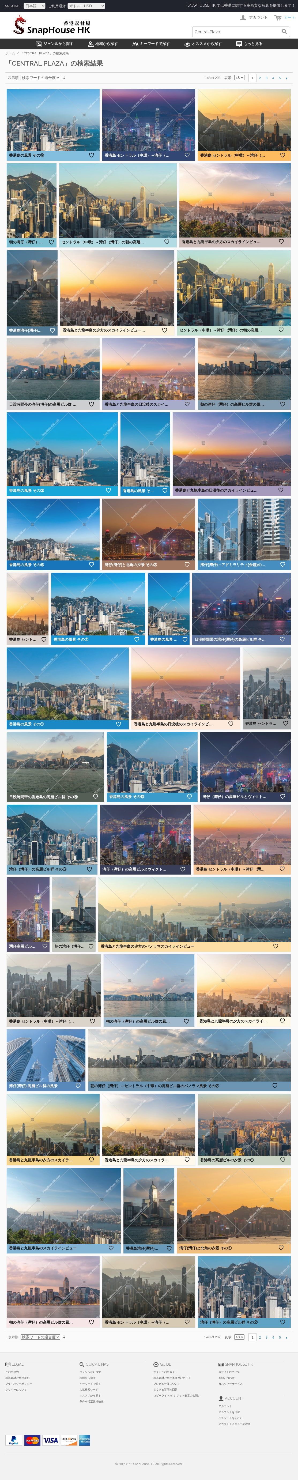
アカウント (225, 1406)
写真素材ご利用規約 (17, 1377)
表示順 (13, 78)
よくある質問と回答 (165, 1389)
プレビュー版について (166, 1383)
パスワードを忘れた (230, 1418)
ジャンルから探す (90, 1371)
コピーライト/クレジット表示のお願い (177, 1395)
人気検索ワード (89, 1389)
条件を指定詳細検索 (92, 1401)
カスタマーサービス (230, 1383)
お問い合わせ (226, 1377)
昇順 (65, 78)
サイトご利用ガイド (165, 1371)
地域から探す (88, 1377)
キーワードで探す (90, 1383)
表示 (227, 78)
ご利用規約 (12, 1371)
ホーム (10, 53)
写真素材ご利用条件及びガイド (172, 1377)
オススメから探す (90, 1395)
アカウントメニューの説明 (234, 1423)
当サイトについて (229, 1371)
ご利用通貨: (57, 6)
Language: (12, 6)
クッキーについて (16, 1389)
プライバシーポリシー (18, 1383)
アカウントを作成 (229, 1412)
